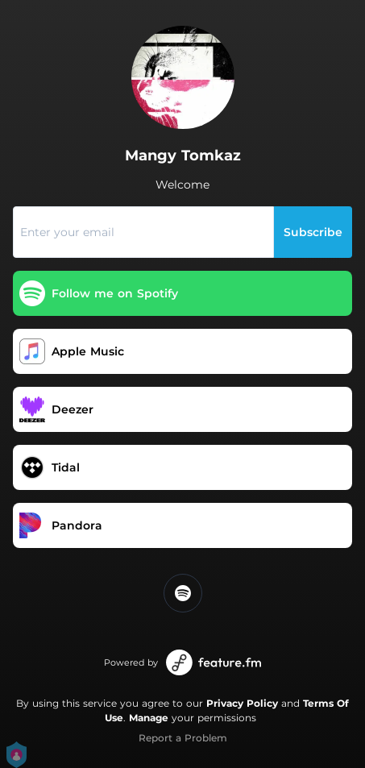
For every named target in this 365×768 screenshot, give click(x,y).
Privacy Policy (242, 703)
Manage (148, 718)
